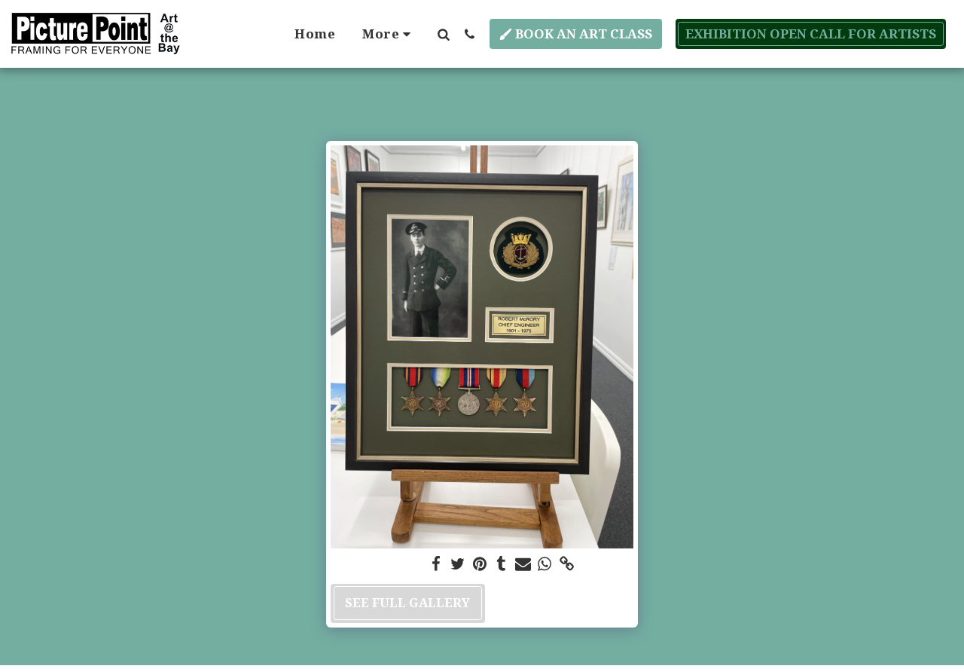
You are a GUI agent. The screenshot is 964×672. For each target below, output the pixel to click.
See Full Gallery (407, 602)
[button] (443, 34)
